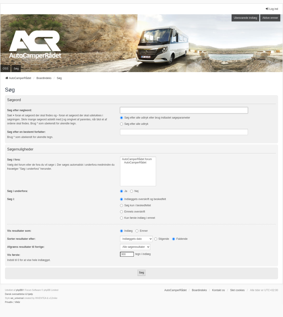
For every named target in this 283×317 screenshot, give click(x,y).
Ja (123, 191)
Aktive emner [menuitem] (270, 17)
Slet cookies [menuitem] (237, 290)
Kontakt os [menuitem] (218, 290)
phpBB (19, 290)
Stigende (161, 238)
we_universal (17, 298)
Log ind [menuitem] (271, 8)
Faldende (180, 238)
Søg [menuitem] (16, 68)
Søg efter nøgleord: (19, 110)
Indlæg (126, 230)
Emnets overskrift (132, 211)
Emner (141, 230)
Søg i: (11, 199)
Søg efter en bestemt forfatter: (26, 131)
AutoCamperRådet (138, 162)
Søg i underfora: (17, 191)
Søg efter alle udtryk (134, 123)
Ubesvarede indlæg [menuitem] (245, 17)
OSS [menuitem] (5, 68)
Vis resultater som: (19, 230)
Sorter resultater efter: (21, 238)
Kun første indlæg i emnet (137, 217)
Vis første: (13, 255)
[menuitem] (9, 302)
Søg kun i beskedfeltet (135, 205)
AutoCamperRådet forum (138, 159)
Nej (134, 191)
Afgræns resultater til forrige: (25, 246)
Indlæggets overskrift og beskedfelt (143, 199)
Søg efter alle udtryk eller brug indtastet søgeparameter (155, 117)
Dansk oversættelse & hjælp (19, 294)
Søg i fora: (13, 159)
